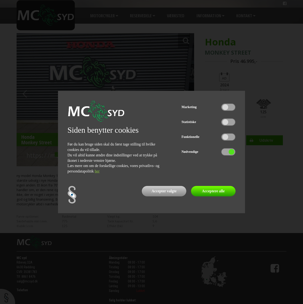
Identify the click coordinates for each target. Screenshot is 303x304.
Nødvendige (190, 152)
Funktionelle (190, 137)
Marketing (189, 107)
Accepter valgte (164, 191)
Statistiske (189, 122)
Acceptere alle (213, 191)
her (97, 171)
